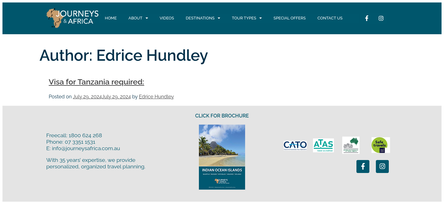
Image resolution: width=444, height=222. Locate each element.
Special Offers (289, 18)
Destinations (203, 18)
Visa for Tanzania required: (96, 81)
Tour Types (247, 18)
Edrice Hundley (156, 97)
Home (111, 18)
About (138, 18)
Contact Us (330, 18)
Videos (167, 18)
